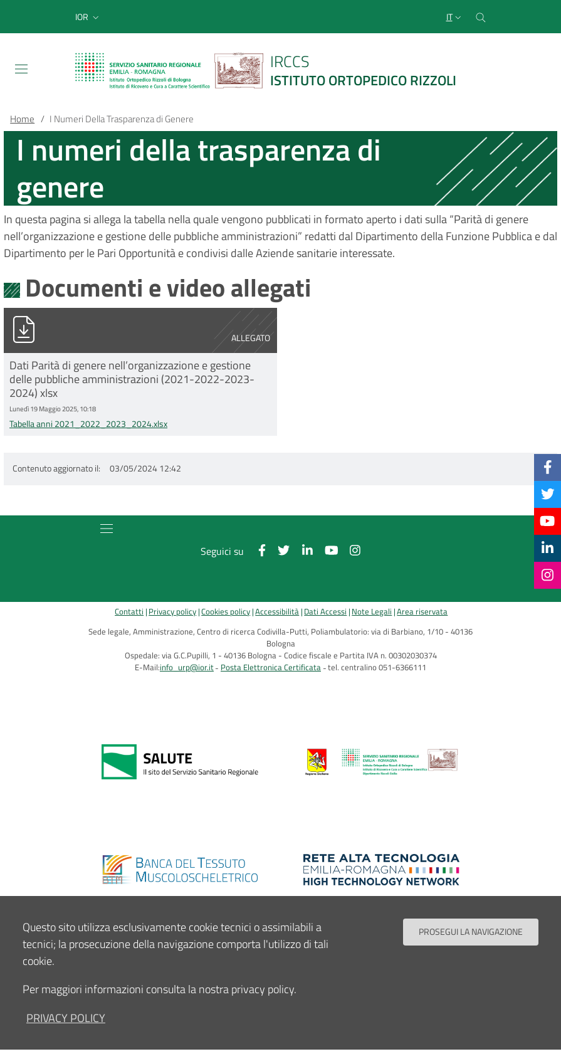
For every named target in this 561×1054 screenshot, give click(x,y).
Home (22, 119)
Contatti (129, 612)
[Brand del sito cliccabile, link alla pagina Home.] (273, 70)
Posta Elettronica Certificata (271, 667)
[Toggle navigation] (21, 68)
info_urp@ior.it (187, 667)
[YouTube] (547, 521)
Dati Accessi (325, 612)
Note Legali (372, 612)
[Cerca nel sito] (480, 16)
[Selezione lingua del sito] (455, 16)
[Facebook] (547, 467)
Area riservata (422, 612)
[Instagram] (547, 575)
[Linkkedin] (547, 548)
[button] (88, 16)
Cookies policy (225, 612)
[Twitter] (548, 494)
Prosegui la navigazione (471, 936)
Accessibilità (277, 612)
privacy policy (65, 1022)
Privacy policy (172, 612)
